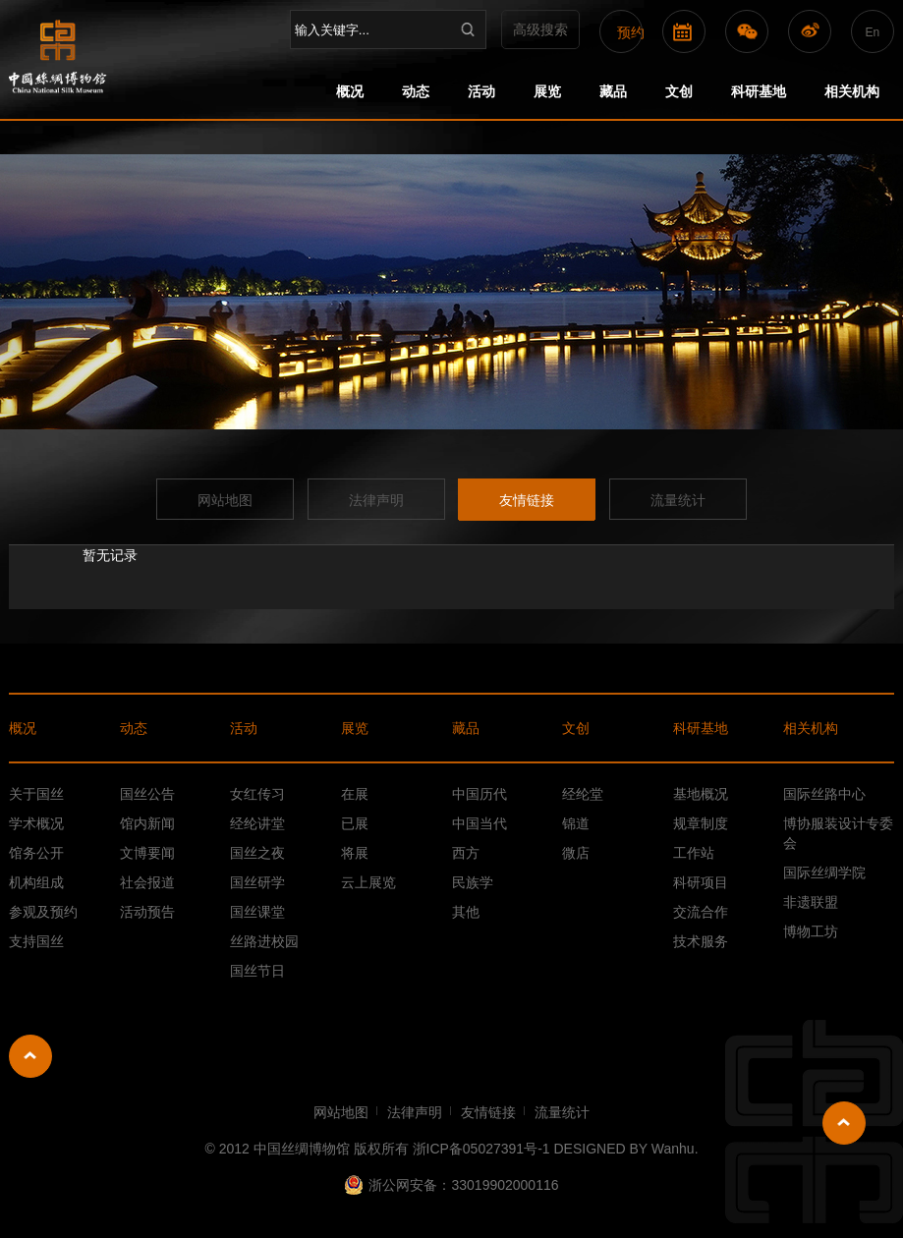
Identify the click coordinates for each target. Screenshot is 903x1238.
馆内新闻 (147, 823)
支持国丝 (36, 941)
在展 (354, 794)
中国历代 (479, 794)
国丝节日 (257, 971)
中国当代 (479, 823)
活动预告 (147, 912)
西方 (466, 853)
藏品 (613, 91)
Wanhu (673, 1148)
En (872, 32)
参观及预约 (43, 912)
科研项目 (700, 882)
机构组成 (36, 882)
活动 (481, 91)
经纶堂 (582, 794)
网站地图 (225, 500)
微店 (576, 853)
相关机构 (851, 91)
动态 (415, 91)
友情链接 (526, 500)
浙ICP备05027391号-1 (481, 1148)
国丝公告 (147, 794)
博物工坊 (810, 931)
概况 (350, 91)
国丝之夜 (257, 853)
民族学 (472, 882)
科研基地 (758, 91)
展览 (547, 91)
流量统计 (677, 500)
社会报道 (147, 882)
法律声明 (376, 500)
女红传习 (257, 794)
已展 (354, 823)
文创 (679, 91)
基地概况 (700, 794)
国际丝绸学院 (824, 872)
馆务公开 (36, 853)
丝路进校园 (264, 941)
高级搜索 (540, 29)
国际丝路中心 (824, 794)
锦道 (576, 823)
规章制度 (700, 823)
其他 (466, 912)
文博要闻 (147, 853)
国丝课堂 (257, 912)
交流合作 (700, 912)
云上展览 (368, 882)
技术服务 (700, 941)
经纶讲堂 (257, 823)
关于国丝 (36, 794)
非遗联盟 (810, 902)
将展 (354, 853)
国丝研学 (257, 882)
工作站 (693, 853)
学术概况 (36, 823)
